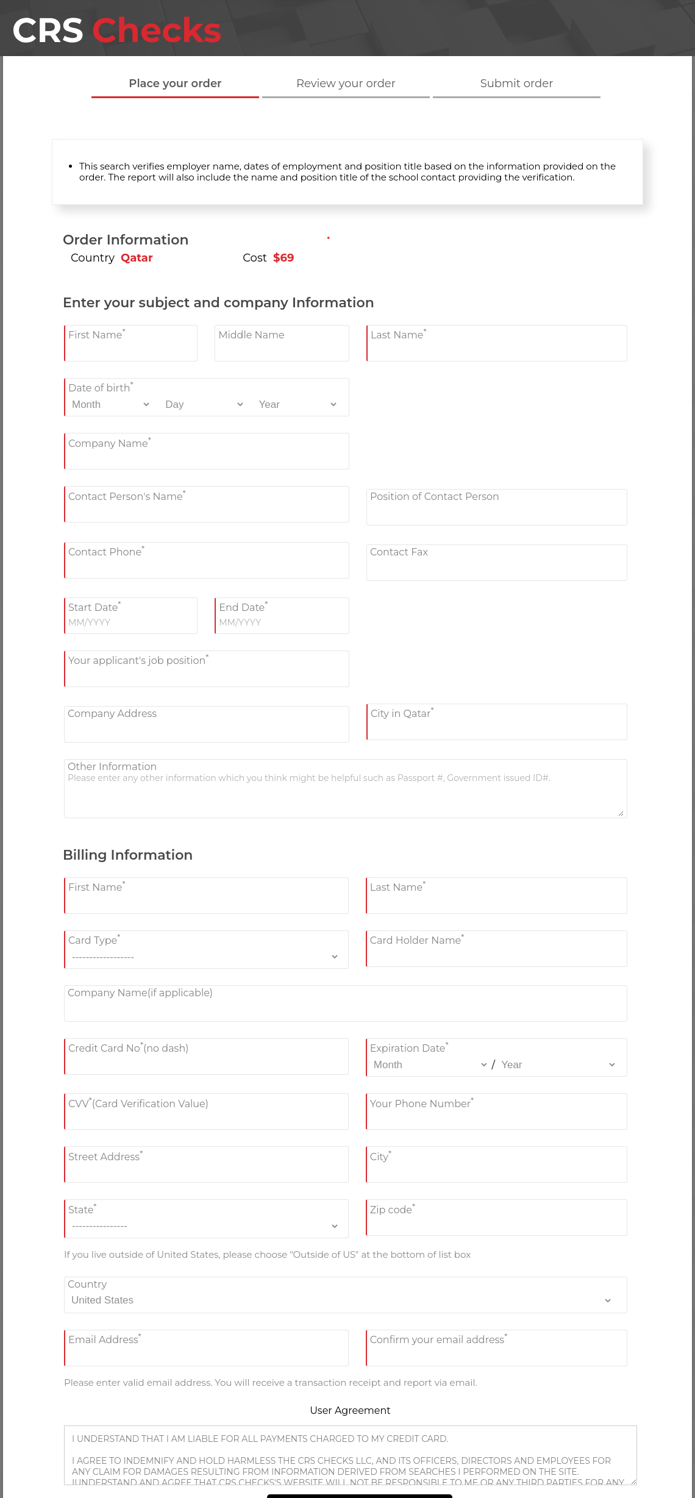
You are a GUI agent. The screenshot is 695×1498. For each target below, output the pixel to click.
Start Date (94, 606)
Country (87, 1284)
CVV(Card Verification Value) (138, 1102)
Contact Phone (106, 551)
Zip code (392, 1208)
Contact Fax (399, 552)
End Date (243, 606)
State (82, 1208)
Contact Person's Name (127, 495)
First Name (97, 334)
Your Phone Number (422, 1102)
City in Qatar (402, 712)
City (380, 1155)
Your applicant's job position (138, 659)
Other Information (112, 766)
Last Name (399, 334)
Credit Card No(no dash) (128, 1047)
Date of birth (101, 387)
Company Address (112, 713)
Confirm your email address (439, 1339)
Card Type (94, 939)
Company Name (109, 442)
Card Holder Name (417, 939)
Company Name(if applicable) (140, 993)
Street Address (105, 1155)
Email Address (104, 1339)
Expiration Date (409, 1047)
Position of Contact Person (434, 496)
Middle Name (251, 335)
